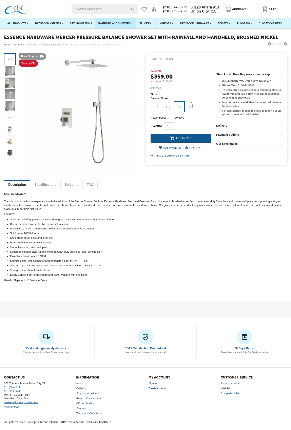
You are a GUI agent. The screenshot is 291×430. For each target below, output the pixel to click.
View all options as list (172, 156)
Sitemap (81, 408)
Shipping (72, 184)
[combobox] (104, 9)
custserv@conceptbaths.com (21, 402)
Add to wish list (170, 147)
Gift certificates (85, 403)
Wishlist (225, 388)
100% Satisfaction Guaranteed (145, 348)
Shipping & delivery (87, 393)
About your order (230, 383)
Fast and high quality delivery (46, 348)
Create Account (158, 388)
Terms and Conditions (89, 413)
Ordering (81, 388)
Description (17, 184)
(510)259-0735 (175, 11)
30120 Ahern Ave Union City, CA (205, 9)
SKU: (154, 58)
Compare (192, 147)
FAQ (90, 184)
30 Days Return (244, 348)
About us (81, 383)
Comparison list (230, 393)
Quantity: (156, 125)
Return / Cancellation (88, 398)
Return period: (159, 117)
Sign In (153, 383)
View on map (11, 406)
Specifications (45, 184)
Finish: (155, 94)
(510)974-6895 (175, 7)
